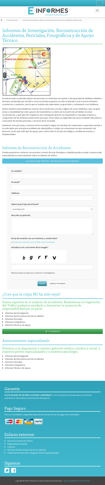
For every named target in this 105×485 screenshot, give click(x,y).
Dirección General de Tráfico (20, 440)
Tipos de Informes (12, 20)
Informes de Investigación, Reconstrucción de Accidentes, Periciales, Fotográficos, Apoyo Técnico (52, 20)
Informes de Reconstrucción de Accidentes (36, 147)
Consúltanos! (52, 331)
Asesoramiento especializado (26, 340)
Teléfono (15, 193)
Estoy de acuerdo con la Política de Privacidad (34, 242)
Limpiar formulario (58, 283)
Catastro (11, 446)
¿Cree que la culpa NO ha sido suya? (31, 294)
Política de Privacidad (81, 481)
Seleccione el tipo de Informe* (25, 204)
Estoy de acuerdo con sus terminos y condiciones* (34, 238)
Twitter (6, 470)
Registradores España (17, 443)
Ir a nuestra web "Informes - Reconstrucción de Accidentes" (52, 161)
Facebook (13, 470)
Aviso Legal (68, 481)
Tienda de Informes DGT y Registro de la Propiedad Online (33, 452)
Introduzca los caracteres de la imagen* (29, 247)
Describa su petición (20, 215)
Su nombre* (16, 171)
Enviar (42, 283)
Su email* (15, 182)
